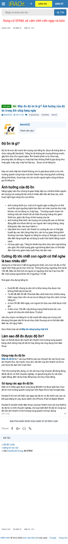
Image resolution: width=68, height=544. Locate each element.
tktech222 (7, 115)
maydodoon (34, 115)
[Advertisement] (34, 67)
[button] (3, 3)
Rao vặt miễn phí (30, 538)
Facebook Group (15, 451)
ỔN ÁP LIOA (9, 444)
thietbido (45, 115)
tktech (54, 115)
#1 (65, 414)
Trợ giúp (52, 538)
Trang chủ (63, 538)
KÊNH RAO (5, 538)
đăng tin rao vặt (10, 448)
